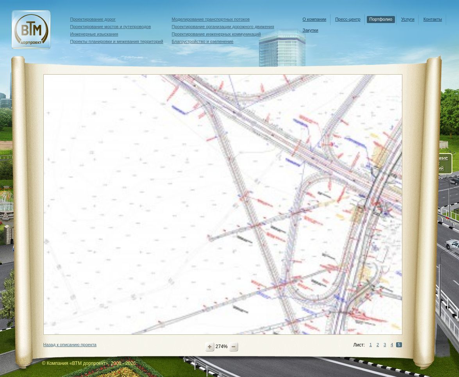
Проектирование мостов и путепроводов (110, 26)
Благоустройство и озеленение (203, 41)
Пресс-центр (347, 19)
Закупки (310, 30)
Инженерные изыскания (94, 34)
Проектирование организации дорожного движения (223, 26)
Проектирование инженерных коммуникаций (216, 34)
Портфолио (381, 19)
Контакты (432, 19)
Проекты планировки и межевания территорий (116, 41)
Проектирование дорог (93, 19)
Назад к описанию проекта (69, 344)
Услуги (407, 19)
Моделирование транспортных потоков (211, 19)
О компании (315, 19)
